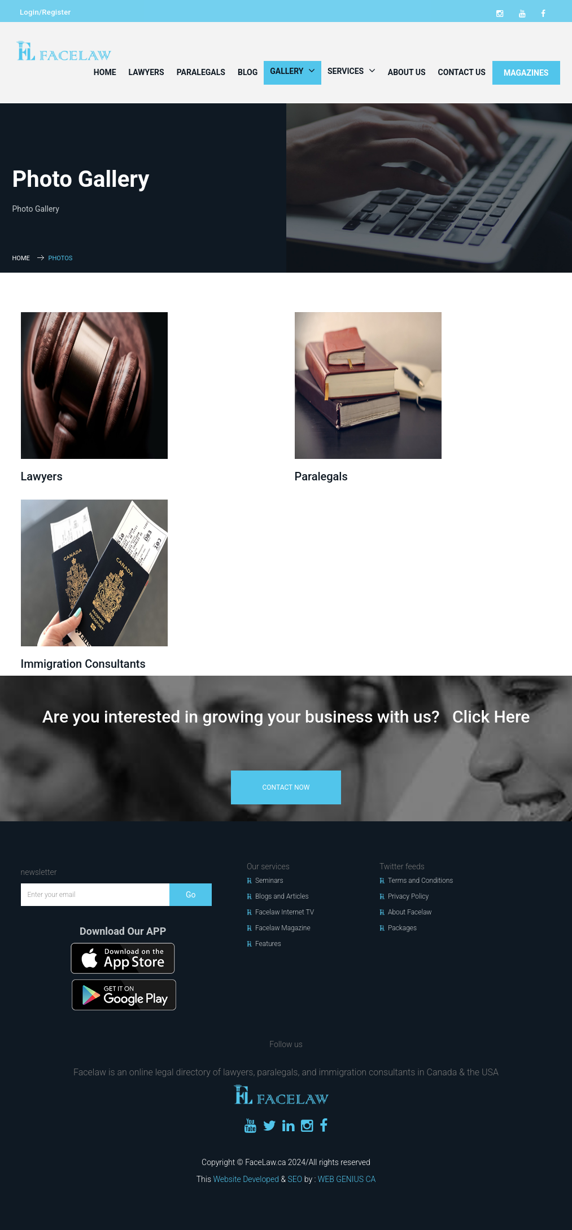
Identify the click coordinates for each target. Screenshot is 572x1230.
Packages (402, 928)
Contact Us (462, 72)
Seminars (269, 881)
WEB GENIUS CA (346, 1179)
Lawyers (146, 72)
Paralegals (201, 72)
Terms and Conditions (420, 881)
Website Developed (246, 1179)
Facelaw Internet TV (284, 912)
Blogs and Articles (282, 896)
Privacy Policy (408, 896)
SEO (295, 1179)
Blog (247, 72)
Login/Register (45, 12)
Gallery (292, 70)
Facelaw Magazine (283, 928)
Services (351, 70)
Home (105, 72)
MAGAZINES (526, 72)
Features (268, 944)
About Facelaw (410, 912)
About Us (407, 72)
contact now (286, 787)
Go (191, 894)
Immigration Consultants (83, 664)
